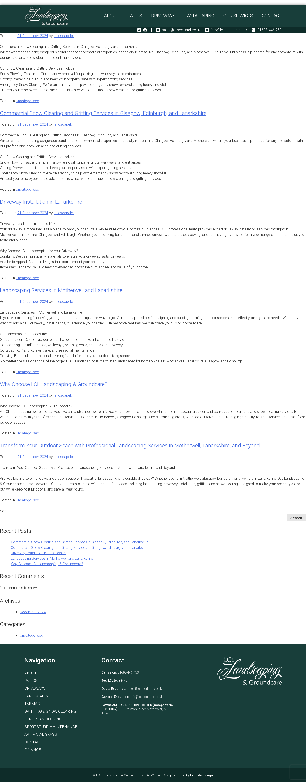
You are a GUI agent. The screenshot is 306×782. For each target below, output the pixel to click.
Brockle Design (201, 775)
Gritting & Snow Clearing (50, 711)
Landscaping (199, 16)
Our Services (238, 16)
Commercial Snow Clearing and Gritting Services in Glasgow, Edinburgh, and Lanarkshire (103, 113)
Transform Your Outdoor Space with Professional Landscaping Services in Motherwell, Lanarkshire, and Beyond (130, 445)
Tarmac (32, 703)
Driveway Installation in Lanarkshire (41, 202)
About (111, 16)
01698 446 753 (267, 32)
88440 (123, 680)
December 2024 (33, 612)
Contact (272, 16)
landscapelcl (64, 36)
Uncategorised (27, 101)
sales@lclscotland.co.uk (178, 32)
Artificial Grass (40, 734)
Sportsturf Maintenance (50, 726)
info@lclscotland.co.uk (226, 32)
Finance (32, 749)
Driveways (163, 16)
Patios (135, 16)
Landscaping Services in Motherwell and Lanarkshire (61, 290)
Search (5, 511)
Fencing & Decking (43, 719)
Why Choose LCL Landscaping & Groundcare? (53, 384)
